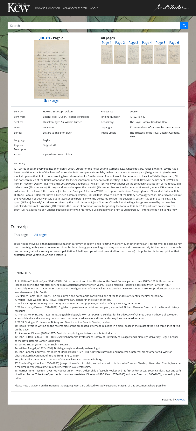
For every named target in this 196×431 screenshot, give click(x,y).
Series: (18, 132)
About (94, 8)
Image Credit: (108, 132)
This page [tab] (21, 235)
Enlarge (51, 71)
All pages (40, 235)
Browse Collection (47, 8)
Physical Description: (21, 147)
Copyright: (107, 127)
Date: (17, 127)
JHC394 (45, 38)
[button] (184, 25)
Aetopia (180, 399)
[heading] (51, 38)
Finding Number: (110, 116)
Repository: (107, 122)
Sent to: (18, 122)
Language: (20, 140)
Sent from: (20, 116)
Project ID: (107, 111)
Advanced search (75, 8)
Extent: (18, 154)
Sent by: (18, 111)
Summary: (20, 163)
